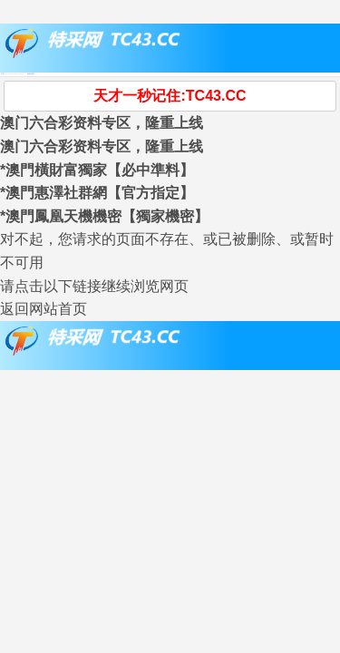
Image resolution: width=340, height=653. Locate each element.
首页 (3, 73)
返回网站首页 (43, 309)
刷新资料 (30, 73)
